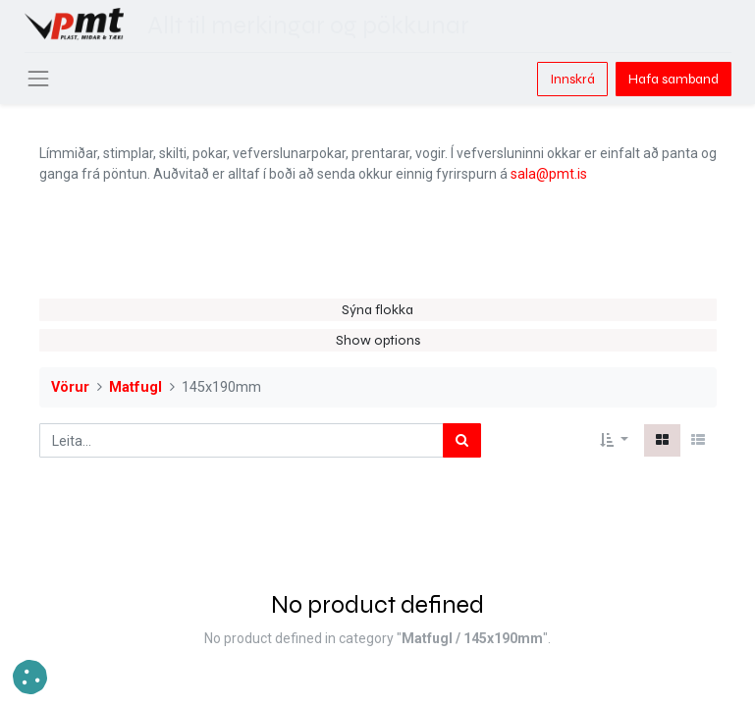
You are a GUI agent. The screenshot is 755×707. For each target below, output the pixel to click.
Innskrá (572, 79)
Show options (378, 340)
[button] (614, 440)
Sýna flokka (377, 309)
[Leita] (462, 440)
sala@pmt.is (549, 174)
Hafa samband (673, 79)
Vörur (70, 387)
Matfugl (135, 387)
